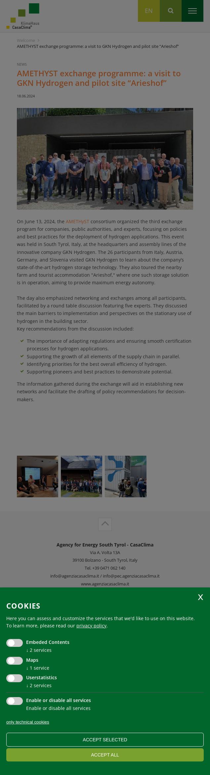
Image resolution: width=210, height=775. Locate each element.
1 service (37, 668)
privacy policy (91, 625)
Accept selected (105, 739)
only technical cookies (27, 722)
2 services (39, 650)
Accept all (105, 754)
